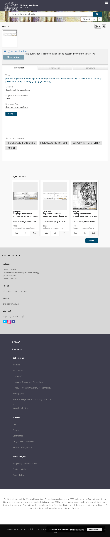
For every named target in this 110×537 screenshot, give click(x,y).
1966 (7, 98)
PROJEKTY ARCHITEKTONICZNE (53, 143)
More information (77, 529)
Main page (17, 349)
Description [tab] (19, 68)
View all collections (21, 408)
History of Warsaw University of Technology (32, 388)
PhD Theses (18, 370)
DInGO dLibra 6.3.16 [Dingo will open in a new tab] (32, 529)
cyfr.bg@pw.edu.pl (11, 304)
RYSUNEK (11, 148)
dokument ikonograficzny (16, 107)
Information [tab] (54, 68)
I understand (94, 529)
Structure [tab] (90, 68)
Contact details (19, 469)
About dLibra (18, 475)
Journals (16, 364)
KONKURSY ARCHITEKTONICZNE (21, 143)
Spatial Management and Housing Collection (32, 399)
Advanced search (89, 19)
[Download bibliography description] (16, 233)
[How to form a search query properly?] (100, 19)
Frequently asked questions (25, 463)
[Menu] (106, 2)
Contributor (18, 436)
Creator (16, 430)
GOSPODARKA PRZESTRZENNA (86, 143)
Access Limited (15, 51)
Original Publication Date (24, 441)
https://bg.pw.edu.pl (11, 316)
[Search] (97, 14)
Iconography (18, 393)
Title (15, 424)
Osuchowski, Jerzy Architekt (17, 90)
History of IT (18, 376)
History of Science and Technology (28, 382)
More (91, 240)
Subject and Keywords (22, 447)
